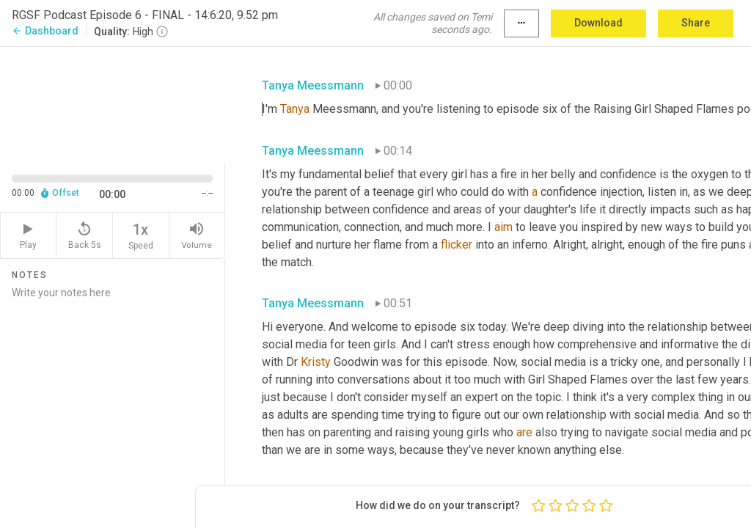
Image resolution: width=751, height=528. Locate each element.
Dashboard (45, 31)
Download (598, 23)
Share (695, 23)
